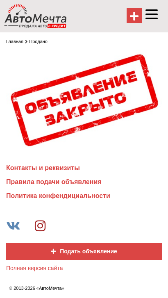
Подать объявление (84, 251)
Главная (16, 41)
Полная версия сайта (34, 268)
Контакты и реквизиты (43, 167)
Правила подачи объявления (54, 181)
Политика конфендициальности (58, 195)
